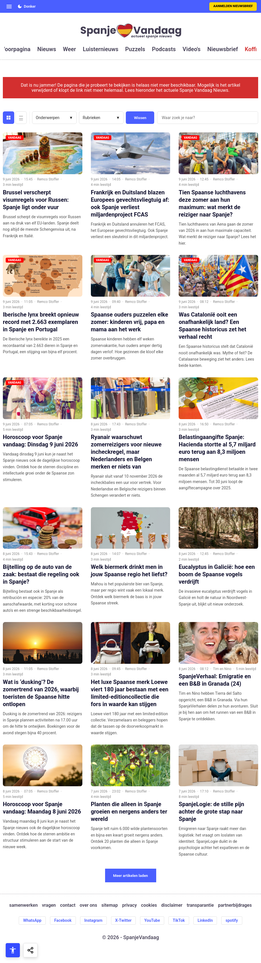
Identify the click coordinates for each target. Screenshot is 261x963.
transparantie (200, 905)
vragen (49, 905)
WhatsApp (32, 920)
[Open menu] (9, 6)
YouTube (152, 920)
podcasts (164, 49)
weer (69, 49)
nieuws (46, 49)
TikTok (179, 920)
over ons (88, 905)
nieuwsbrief (222, 49)
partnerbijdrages (235, 905)
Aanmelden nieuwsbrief (233, 6)
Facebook (63, 920)
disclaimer (171, 905)
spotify (231, 920)
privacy (129, 905)
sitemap (109, 905)
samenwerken (23, 905)
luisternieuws (100, 49)
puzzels (135, 49)
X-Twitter (123, 920)
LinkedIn (205, 920)
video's (192, 49)
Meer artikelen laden (130, 875)
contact (68, 905)
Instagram (93, 920)
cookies (149, 905)
